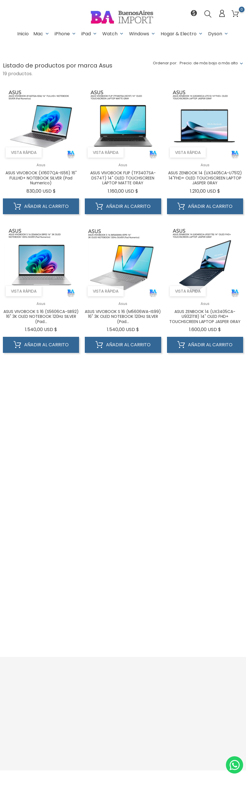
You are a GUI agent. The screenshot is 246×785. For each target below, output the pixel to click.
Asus (40, 165)
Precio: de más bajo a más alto (209, 63)
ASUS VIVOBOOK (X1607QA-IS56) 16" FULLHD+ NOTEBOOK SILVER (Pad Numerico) (41, 178)
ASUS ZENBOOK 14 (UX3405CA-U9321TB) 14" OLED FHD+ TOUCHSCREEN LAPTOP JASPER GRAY (205, 316)
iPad (89, 33)
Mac (41, 33)
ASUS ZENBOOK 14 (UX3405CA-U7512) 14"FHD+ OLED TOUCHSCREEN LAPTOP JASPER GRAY (205, 178)
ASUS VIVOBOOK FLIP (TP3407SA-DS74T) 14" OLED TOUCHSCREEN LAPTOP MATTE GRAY (123, 178)
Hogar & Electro (182, 33)
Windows (142, 33)
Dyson (218, 33)
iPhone (66, 33)
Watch (113, 33)
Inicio (23, 33)
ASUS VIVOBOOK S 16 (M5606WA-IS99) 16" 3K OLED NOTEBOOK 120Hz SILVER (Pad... (123, 316)
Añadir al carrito (41, 206)
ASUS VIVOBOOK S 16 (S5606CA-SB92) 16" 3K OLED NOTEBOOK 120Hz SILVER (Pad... (41, 316)
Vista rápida (23, 152)
